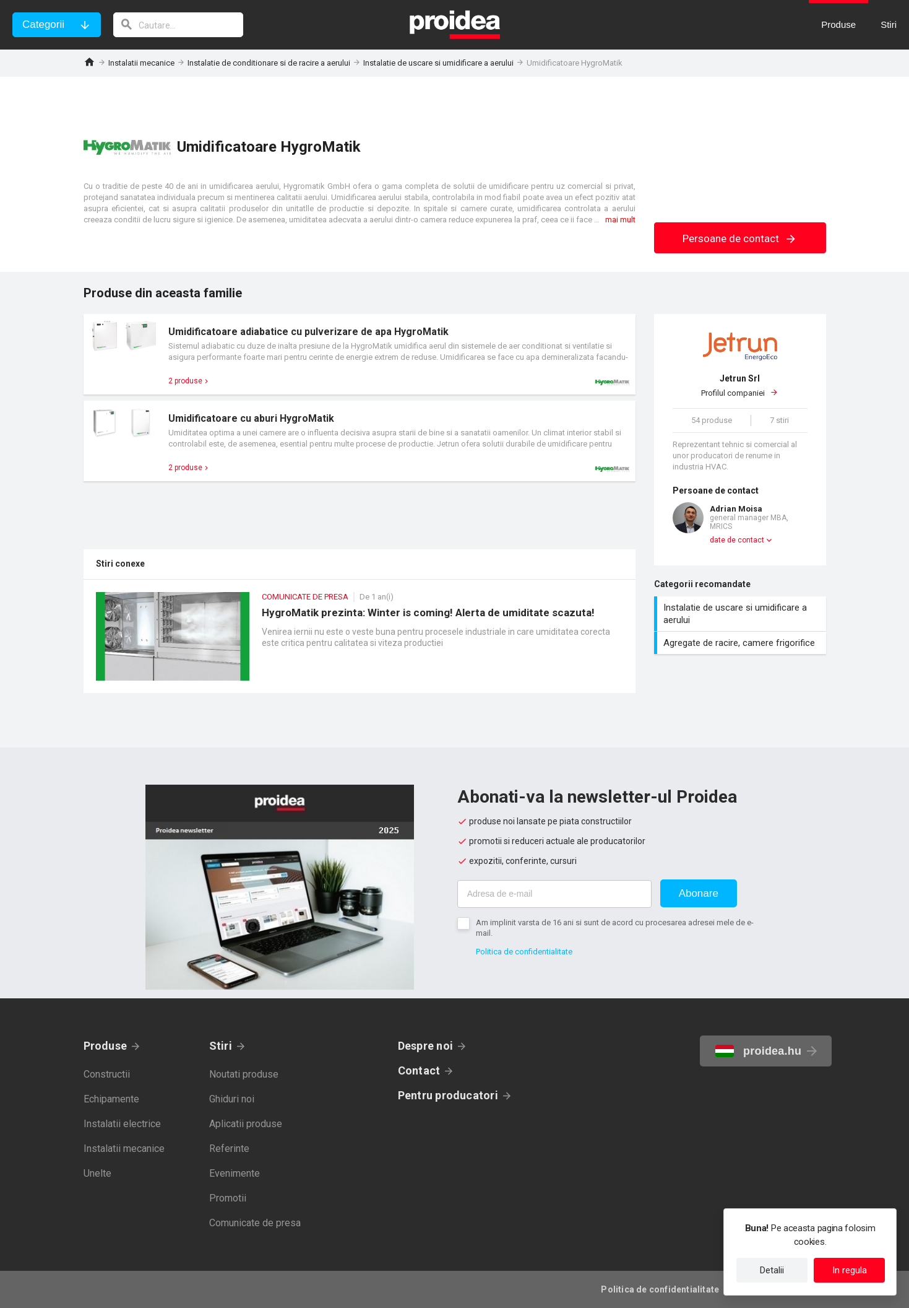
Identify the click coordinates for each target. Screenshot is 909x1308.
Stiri (220, 1045)
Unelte (97, 1173)
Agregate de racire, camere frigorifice (741, 643)
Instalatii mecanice (141, 63)
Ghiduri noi (231, 1099)
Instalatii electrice (122, 1124)
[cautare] (178, 24)
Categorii (43, 24)
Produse (105, 1045)
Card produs (359, 354)
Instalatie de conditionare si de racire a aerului (268, 63)
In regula (849, 1270)
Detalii (772, 1270)
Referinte (229, 1148)
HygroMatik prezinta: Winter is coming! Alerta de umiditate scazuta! (359, 642)
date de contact (737, 540)
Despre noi (425, 1045)
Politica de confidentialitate (524, 951)
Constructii (107, 1074)
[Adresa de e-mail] (554, 894)
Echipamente (111, 1099)
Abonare (698, 893)
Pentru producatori (448, 1095)
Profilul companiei (740, 385)
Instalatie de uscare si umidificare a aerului (438, 63)
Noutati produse (243, 1074)
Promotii (227, 1198)
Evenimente (234, 1173)
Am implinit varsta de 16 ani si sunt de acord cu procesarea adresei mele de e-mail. (615, 928)
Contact (419, 1070)
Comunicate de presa (255, 1223)
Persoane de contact (740, 238)
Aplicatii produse (245, 1124)
